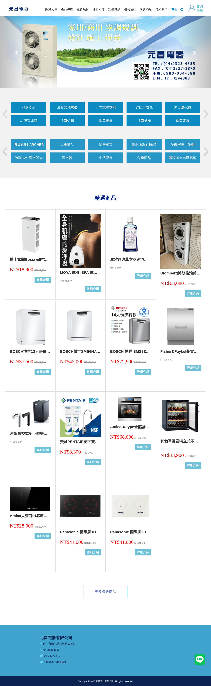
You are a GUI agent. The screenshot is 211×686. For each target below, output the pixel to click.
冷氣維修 (99, 9)
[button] (16, 52)
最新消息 (146, 9)
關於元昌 (51, 9)
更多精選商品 (105, 591)
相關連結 (130, 9)
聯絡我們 (161, 9)
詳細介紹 (43, 279)
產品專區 (67, 9)
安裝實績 (114, 9)
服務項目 (83, 9)
